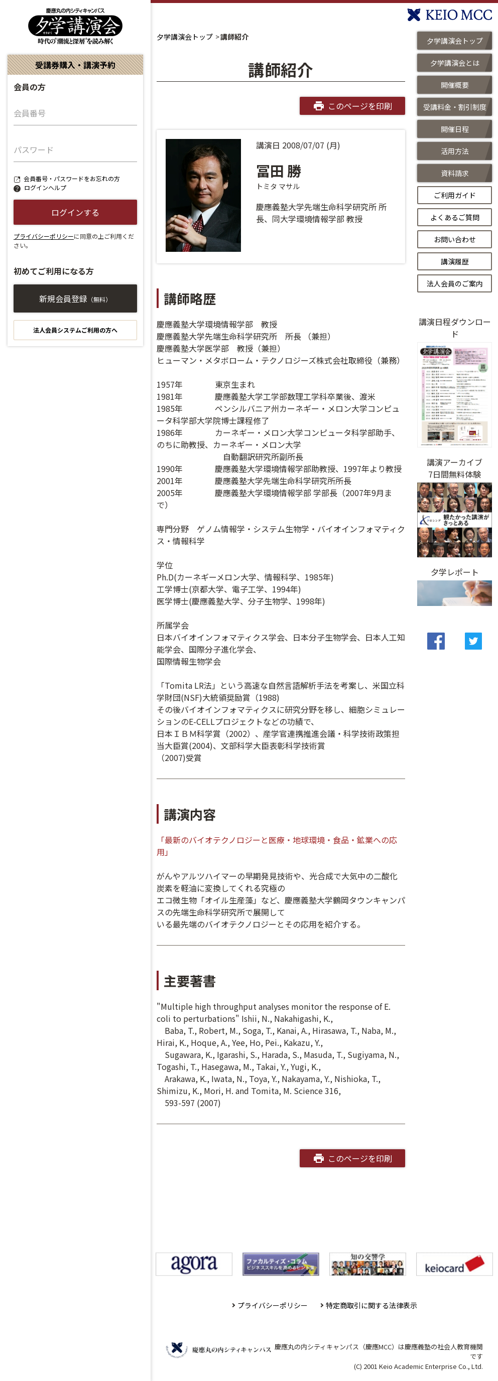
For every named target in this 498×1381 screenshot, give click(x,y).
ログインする (75, 212)
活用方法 (455, 151)
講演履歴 (455, 261)
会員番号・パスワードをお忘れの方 (72, 178)
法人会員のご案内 (455, 283)
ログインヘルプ (45, 187)
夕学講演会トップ (185, 37)
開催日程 (455, 129)
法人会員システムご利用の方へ (75, 330)
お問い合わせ (455, 239)
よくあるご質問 (454, 217)
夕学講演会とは (454, 63)
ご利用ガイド (455, 195)
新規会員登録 (75, 298)
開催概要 (455, 85)
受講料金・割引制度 (454, 107)
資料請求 (455, 173)
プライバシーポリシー (44, 236)
